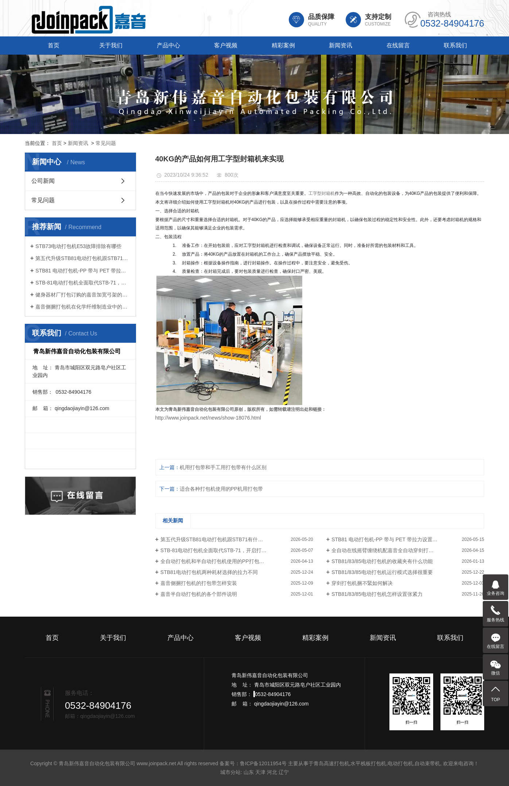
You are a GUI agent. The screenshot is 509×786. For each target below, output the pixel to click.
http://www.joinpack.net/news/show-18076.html (208, 418)
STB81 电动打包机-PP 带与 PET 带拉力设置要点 (83, 271)
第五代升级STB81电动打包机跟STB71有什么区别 (83, 258)
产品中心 (168, 45)
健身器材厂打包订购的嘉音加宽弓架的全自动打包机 (83, 295)
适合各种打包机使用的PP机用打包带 (221, 489)
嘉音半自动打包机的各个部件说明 (198, 594)
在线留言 (398, 45)
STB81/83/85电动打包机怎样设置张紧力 (377, 594)
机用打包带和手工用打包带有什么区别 (223, 467)
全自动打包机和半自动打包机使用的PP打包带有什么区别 (225, 561)
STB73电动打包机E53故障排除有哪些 (78, 246)
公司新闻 (43, 181)
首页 (53, 45)
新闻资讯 (340, 45)
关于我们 (111, 45)
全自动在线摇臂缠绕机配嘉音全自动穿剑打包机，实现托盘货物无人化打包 (407, 550)
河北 (272, 772)
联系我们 (455, 45)
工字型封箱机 (321, 193)
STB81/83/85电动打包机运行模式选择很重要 (382, 572)
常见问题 (106, 143)
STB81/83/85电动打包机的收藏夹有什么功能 (382, 561)
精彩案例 (283, 45)
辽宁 (284, 772)
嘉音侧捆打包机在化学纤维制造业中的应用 (83, 307)
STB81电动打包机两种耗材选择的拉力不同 (209, 572)
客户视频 (225, 45)
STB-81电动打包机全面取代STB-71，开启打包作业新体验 (83, 283)
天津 (260, 772)
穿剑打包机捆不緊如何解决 (362, 583)
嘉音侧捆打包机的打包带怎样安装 (198, 583)
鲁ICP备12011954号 (263, 763)
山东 (249, 772)
